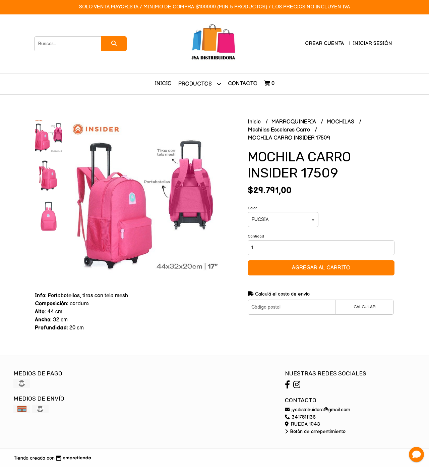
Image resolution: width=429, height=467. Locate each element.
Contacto (242, 84)
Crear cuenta (324, 43)
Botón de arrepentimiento (315, 431)
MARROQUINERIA (294, 122)
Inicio (163, 84)
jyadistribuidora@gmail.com (317, 410)
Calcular (365, 307)
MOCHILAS (341, 122)
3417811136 (300, 417)
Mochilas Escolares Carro (279, 130)
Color (252, 208)
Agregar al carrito (321, 268)
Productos (199, 83)
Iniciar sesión (372, 43)
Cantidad (256, 236)
